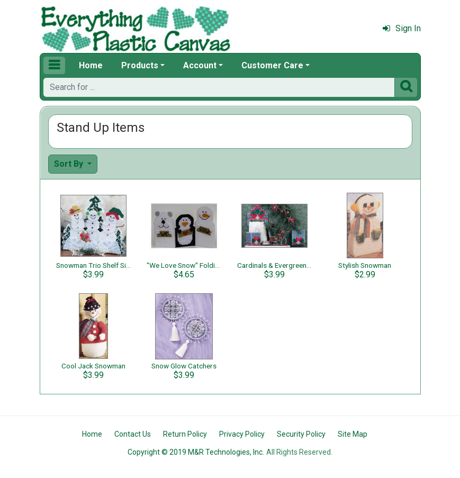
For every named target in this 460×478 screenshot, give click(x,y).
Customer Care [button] (272, 65)
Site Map (352, 434)
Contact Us (132, 434)
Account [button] (200, 65)
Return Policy (185, 434)
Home (91, 65)
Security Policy (301, 434)
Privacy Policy (242, 434)
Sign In (402, 28)
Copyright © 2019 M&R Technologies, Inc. (196, 452)
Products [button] (139, 65)
